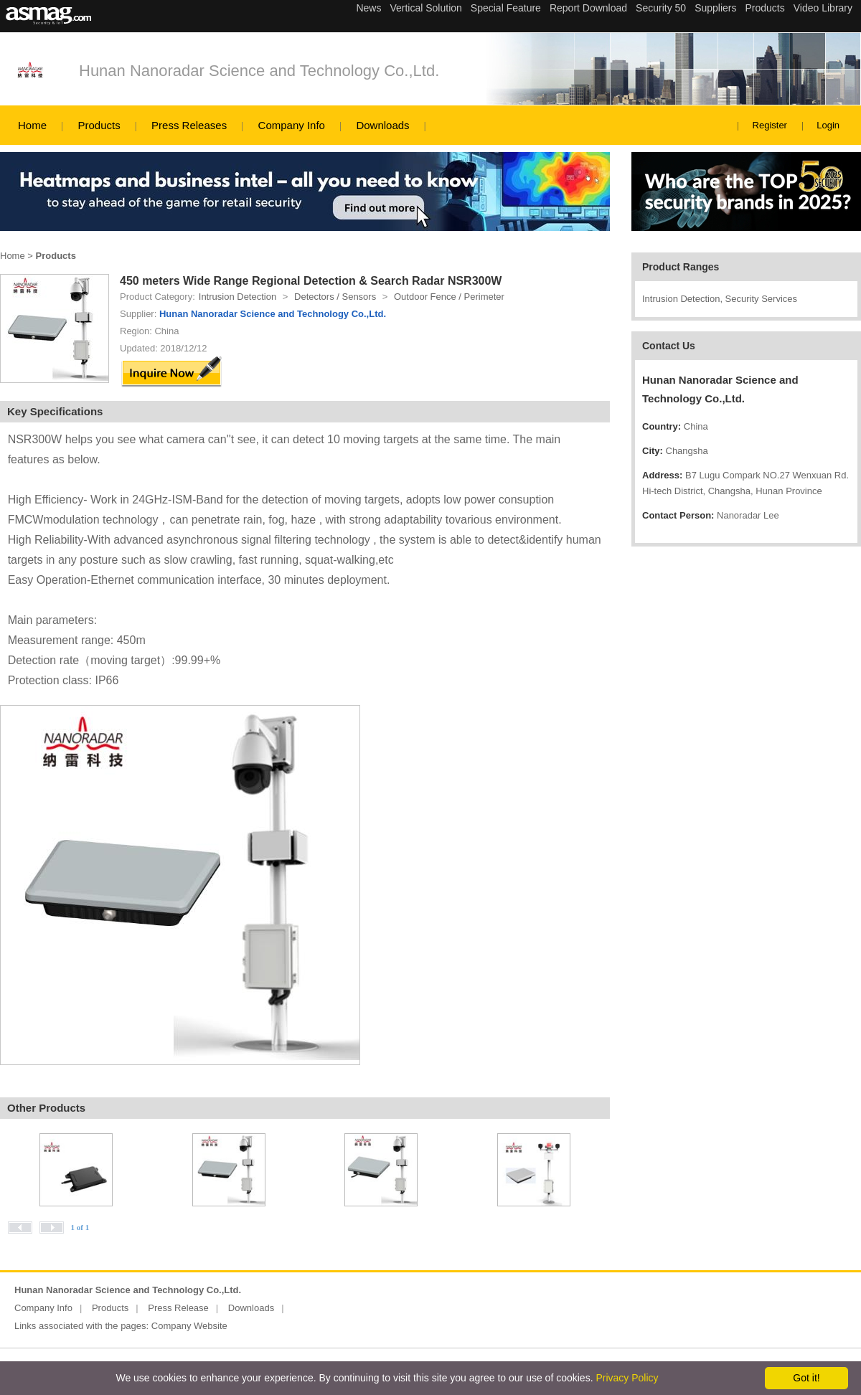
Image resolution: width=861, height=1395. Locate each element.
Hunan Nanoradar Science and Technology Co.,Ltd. (259, 71)
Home (32, 125)
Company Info (291, 125)
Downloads (382, 125)
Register (770, 125)
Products (98, 125)
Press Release (178, 1307)
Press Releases (189, 125)
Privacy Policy (627, 1378)
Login (828, 125)
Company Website (189, 1325)
